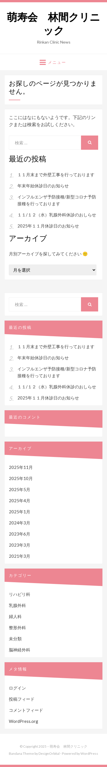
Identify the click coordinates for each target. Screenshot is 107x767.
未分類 (15, 638)
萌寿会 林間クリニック (53, 24)
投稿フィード (22, 699)
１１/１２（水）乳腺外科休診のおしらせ (56, 214)
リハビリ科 (19, 594)
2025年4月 (19, 500)
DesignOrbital (49, 753)
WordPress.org (23, 721)
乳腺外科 (17, 605)
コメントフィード (26, 710)
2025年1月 (19, 511)
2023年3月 (19, 544)
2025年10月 (21, 478)
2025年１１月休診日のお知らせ (48, 225)
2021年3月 (19, 556)
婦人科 (15, 616)
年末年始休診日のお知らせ (43, 185)
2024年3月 (19, 522)
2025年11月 (21, 467)
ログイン (17, 687)
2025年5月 (19, 489)
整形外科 (17, 627)
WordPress (89, 753)
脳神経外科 (19, 649)
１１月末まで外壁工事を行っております (55, 174)
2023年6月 (19, 533)
